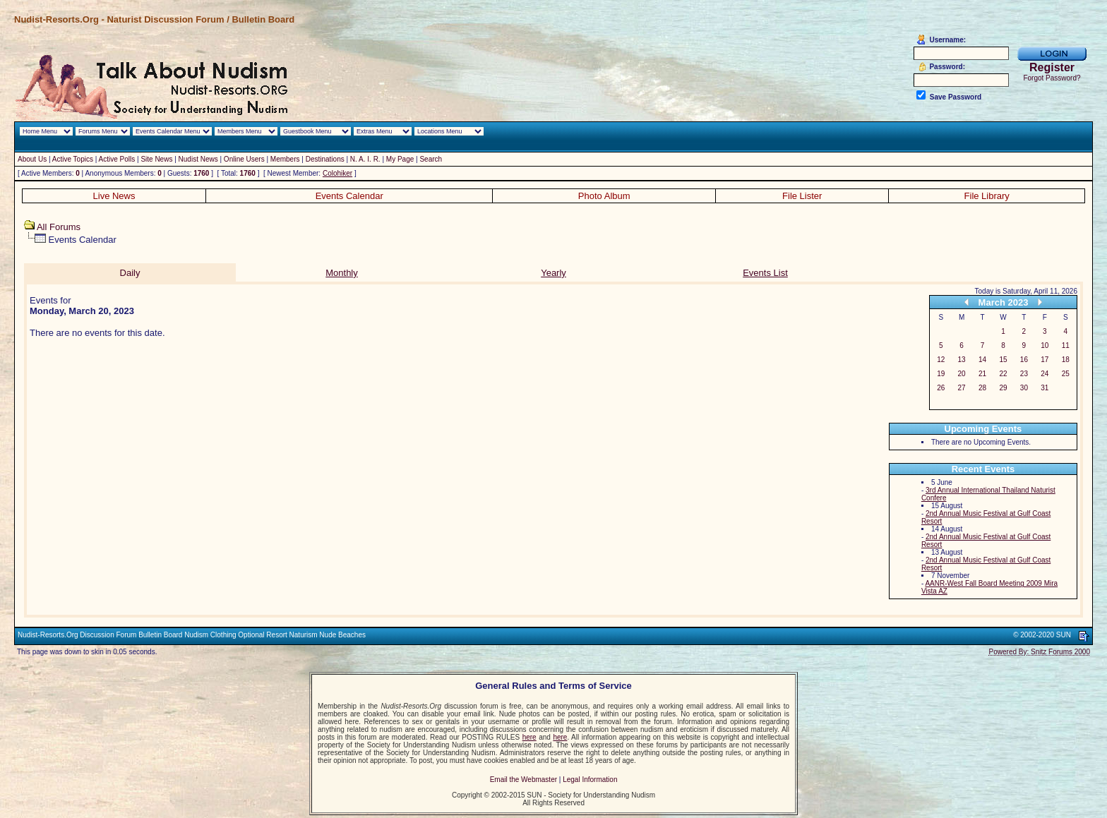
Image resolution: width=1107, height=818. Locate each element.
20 (962, 374)
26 (941, 388)
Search (430, 159)
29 (1003, 388)
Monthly (341, 272)
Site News (156, 159)
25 (1066, 374)
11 (1066, 345)
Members (285, 159)
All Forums (58, 227)
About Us (32, 159)
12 (941, 359)
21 (982, 374)
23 (1024, 374)
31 (1044, 388)
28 (982, 388)
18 (1066, 359)
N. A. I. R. (365, 159)
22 (1003, 374)
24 (1044, 374)
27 (962, 388)
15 (1003, 359)
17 (1044, 359)
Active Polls (117, 159)
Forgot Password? (1051, 78)
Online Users (244, 159)
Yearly (553, 272)
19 (941, 374)
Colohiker (337, 173)
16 (1024, 359)
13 (962, 359)
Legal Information (590, 779)
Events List (765, 272)
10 (1044, 345)
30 (1024, 388)
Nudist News (198, 159)
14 (982, 359)
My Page (400, 159)
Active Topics (72, 159)
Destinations (325, 159)
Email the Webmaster (523, 779)
